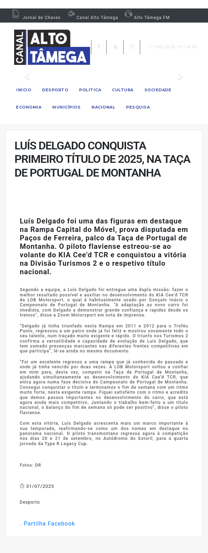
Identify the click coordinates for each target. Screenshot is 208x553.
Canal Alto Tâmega (92, 17)
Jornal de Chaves (36, 17)
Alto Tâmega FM (146, 17)
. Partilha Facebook (47, 523)
